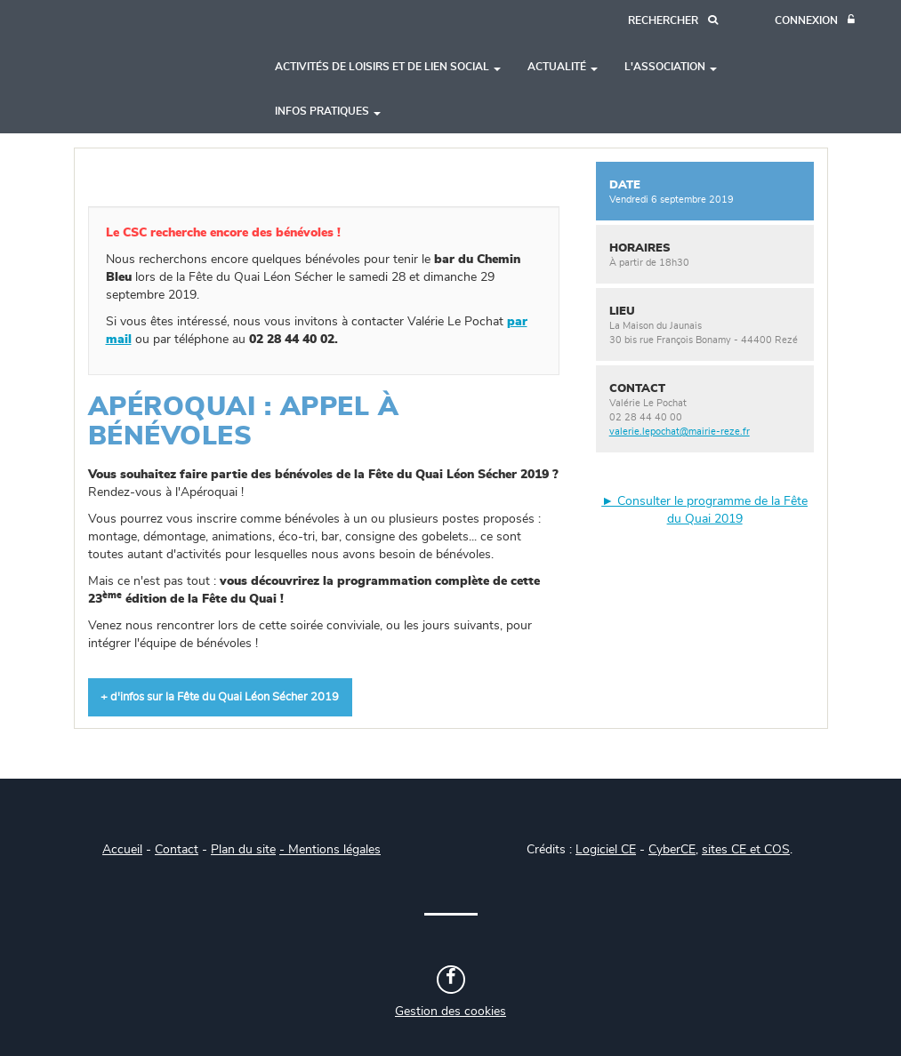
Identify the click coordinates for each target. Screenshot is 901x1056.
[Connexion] (815, 20)
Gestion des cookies (450, 1011)
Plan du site (243, 850)
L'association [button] (670, 66)
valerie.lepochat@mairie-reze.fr (679, 431)
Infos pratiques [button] (328, 111)
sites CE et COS (746, 850)
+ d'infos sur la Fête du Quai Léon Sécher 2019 (220, 697)
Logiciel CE (605, 850)
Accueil (122, 850)
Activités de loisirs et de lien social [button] (388, 66)
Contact (176, 850)
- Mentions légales (330, 850)
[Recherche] (673, 20)
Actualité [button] (562, 66)
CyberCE (672, 850)
